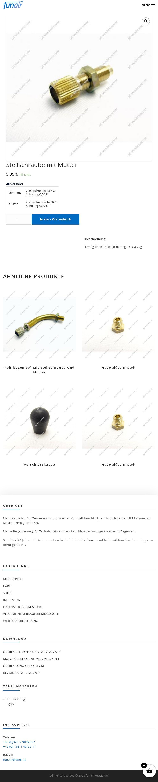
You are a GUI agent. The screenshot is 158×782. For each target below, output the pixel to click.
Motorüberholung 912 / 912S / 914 (31, 659)
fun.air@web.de (15, 760)
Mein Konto (12, 579)
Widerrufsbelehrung (20, 621)
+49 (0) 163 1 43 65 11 (19, 746)
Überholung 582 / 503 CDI (23, 665)
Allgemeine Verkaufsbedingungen (31, 614)
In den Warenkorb (55, 219)
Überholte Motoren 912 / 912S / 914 (31, 652)
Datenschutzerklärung (22, 607)
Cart (6, 586)
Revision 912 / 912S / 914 (22, 672)
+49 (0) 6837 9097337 (19, 742)
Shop (7, 593)
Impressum (12, 600)
